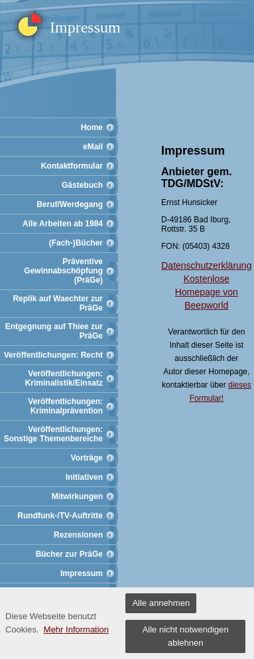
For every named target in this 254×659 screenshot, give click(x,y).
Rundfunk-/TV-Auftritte (60, 515)
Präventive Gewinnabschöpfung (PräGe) (63, 271)
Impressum (81, 573)
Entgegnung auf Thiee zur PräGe (54, 331)
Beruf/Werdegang (69, 204)
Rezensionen (78, 535)
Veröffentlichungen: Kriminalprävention (65, 406)
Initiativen (84, 477)
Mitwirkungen (77, 496)
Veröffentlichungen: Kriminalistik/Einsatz (64, 378)
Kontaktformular (72, 166)
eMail (93, 146)
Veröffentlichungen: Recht (53, 355)
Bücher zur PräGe (69, 554)
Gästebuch (82, 185)
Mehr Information (76, 629)
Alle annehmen (161, 603)
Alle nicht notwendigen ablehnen (186, 636)
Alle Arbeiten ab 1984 (63, 223)
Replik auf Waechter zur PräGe (58, 303)
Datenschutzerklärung (206, 265)
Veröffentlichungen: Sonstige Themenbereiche (53, 434)
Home (92, 127)
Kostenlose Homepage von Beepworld (206, 292)
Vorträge (87, 458)
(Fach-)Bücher (76, 243)
